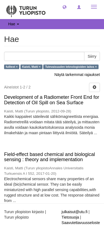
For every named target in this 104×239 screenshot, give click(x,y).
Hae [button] (13, 24)
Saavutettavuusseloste (81, 222)
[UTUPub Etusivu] (26, 9)
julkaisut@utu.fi (74, 212)
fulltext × (11, 66)
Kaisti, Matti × (31, 66)
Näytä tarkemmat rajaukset (77, 74)
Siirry (92, 56)
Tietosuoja (70, 217)
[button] (64, 6)
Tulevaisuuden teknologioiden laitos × (71, 66)
